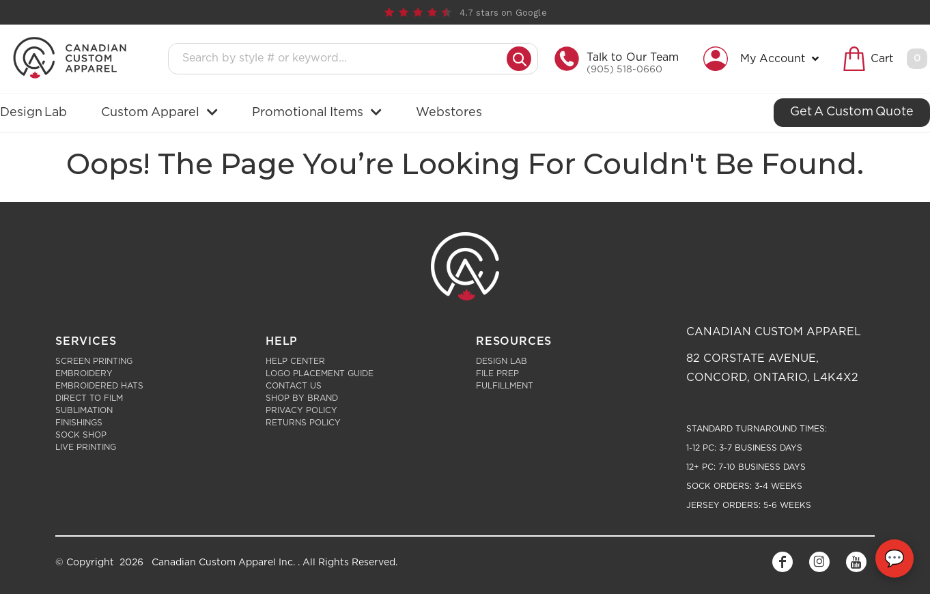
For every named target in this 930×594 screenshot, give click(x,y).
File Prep (497, 373)
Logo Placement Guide (320, 373)
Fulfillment (504, 386)
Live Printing (85, 447)
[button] (764, 58)
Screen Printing (93, 361)
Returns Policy (303, 423)
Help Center (295, 361)
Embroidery (84, 373)
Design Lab (501, 361)
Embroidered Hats (99, 386)
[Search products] (342, 59)
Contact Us (294, 386)
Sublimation (84, 410)
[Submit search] (519, 58)
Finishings (78, 423)
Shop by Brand (302, 398)
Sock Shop (81, 435)
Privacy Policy (301, 410)
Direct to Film (89, 398)
